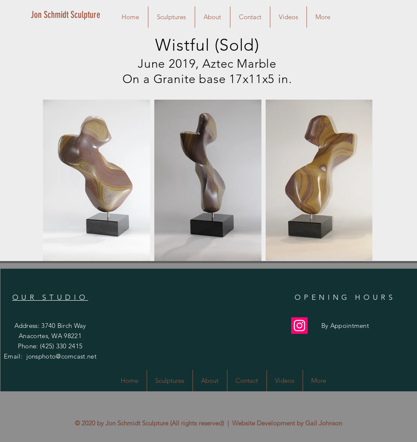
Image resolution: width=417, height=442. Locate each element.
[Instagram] (299, 325)
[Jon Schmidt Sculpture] (69, 15)
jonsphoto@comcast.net (61, 356)
